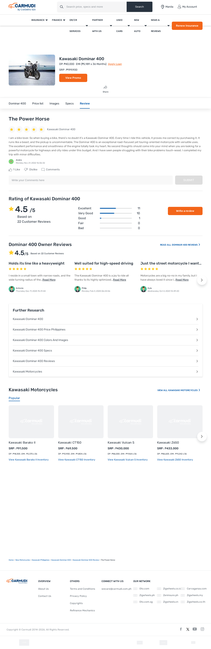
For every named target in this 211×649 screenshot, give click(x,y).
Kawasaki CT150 (69, 442)
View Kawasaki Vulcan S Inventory (128, 459)
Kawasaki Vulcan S (121, 442)
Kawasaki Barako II (22, 442)
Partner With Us (97, 26)
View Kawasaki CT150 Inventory (76, 459)
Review (85, 103)
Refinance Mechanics (82, 610)
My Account (187, 7)
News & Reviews (156, 26)
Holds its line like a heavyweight (37, 263)
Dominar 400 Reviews (186, 245)
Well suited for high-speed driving (103, 263)
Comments (50, 169)
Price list (37, 103)
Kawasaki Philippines (41, 560)
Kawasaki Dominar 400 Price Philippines (105, 329)
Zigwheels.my (192, 595)
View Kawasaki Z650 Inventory (175, 459)
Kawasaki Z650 (168, 442)
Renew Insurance (187, 25)
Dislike (30, 169)
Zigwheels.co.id (169, 588)
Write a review (185, 210)
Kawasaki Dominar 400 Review (86, 560)
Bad (109, 228)
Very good (109, 213)
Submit (188, 180)
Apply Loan (115, 64)
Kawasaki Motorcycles (105, 371)
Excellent (109, 208)
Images (54, 103)
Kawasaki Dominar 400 (105, 319)
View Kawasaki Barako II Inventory (29, 459)
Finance (57, 20)
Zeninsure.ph (167, 595)
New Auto (137, 26)
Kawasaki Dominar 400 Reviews (105, 361)
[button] (202, 280)
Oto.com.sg (143, 601)
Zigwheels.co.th (193, 601)
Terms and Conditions (82, 588)
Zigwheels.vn (167, 601)
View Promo (73, 77)
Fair (109, 223)
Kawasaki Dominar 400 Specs (105, 350)
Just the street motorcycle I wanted (171, 263)
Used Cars (119, 26)
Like (14, 169)
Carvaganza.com (194, 588)
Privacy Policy (78, 596)
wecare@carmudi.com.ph (116, 588)
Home (11, 560)
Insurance (38, 20)
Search (139, 6)
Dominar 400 (17, 103)
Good (109, 218)
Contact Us (44, 596)
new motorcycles (22, 560)
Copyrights (76, 603)
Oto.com (141, 588)
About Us (43, 588)
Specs (69, 103)
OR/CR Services (75, 26)
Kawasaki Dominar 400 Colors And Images (105, 340)
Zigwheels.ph (144, 595)
